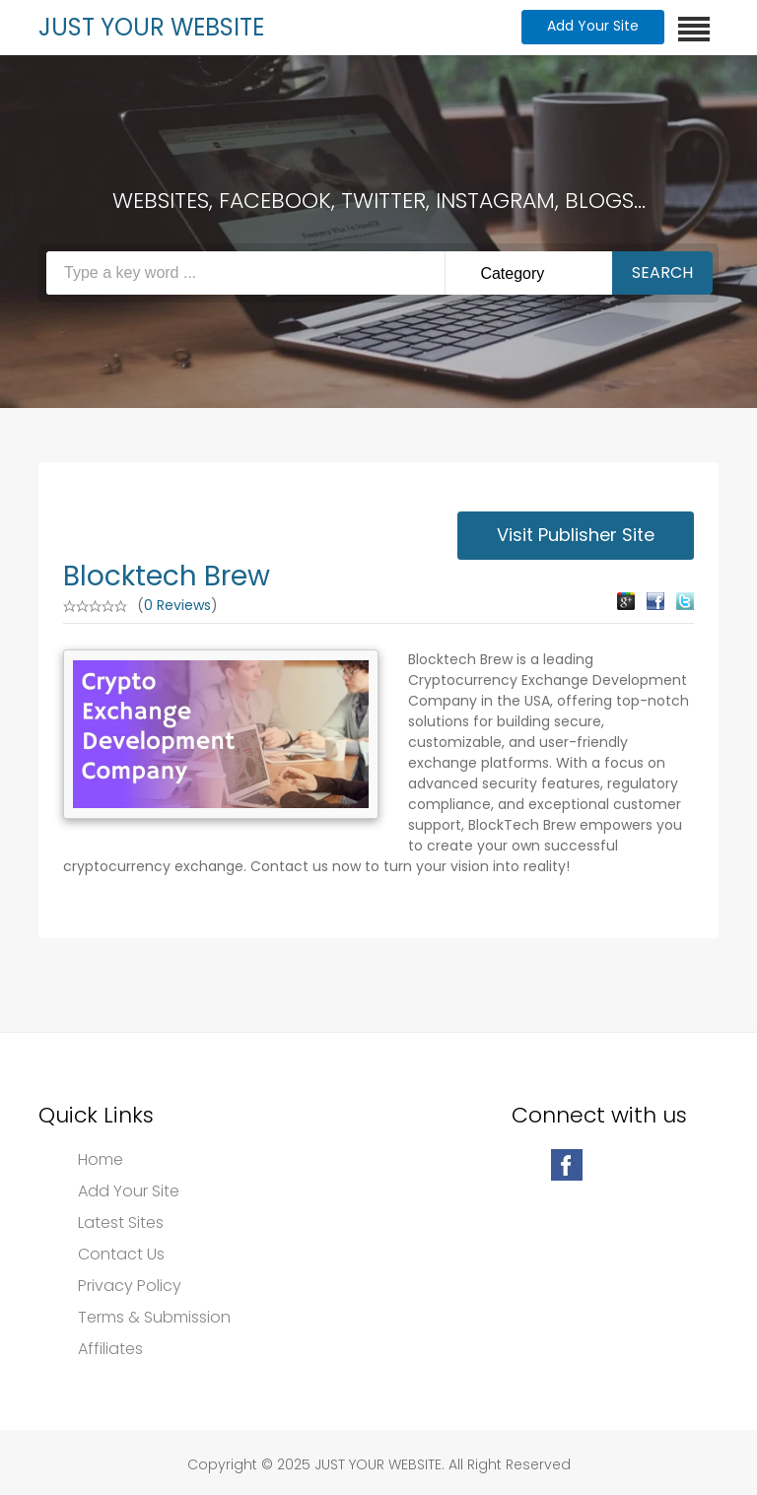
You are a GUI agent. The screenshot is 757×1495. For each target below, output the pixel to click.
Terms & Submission (154, 1317)
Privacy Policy (129, 1286)
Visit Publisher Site (575, 534)
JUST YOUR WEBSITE (151, 27)
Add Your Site (593, 25)
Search (662, 272)
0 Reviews (177, 605)
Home (100, 1160)
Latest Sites (121, 1223)
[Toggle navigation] (694, 29)
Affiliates (110, 1349)
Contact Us (121, 1254)
